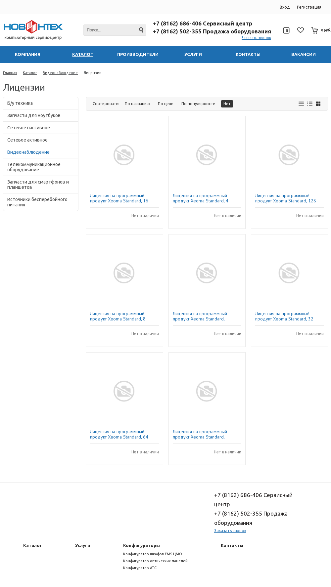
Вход (285, 7)
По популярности (198, 104)
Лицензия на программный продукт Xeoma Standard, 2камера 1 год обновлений (201, 434)
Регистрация (309, 7)
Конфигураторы (141, 545)
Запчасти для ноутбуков (34, 115)
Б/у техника (20, 103)
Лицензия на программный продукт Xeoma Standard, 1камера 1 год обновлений (201, 316)
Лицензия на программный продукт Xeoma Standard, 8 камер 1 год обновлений (118, 316)
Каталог (30, 73)
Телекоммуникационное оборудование (34, 167)
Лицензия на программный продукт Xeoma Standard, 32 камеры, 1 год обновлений (284, 316)
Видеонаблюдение (60, 73)
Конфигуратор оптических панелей (155, 561)
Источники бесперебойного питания (37, 202)
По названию (137, 104)
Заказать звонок (256, 38)
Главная (10, 73)
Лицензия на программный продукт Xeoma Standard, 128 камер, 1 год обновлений (285, 198)
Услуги (82, 545)
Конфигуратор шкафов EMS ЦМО (152, 554)
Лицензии (92, 73)
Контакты (232, 545)
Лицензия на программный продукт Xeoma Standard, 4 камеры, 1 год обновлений (200, 198)
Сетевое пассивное (28, 127)
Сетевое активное (27, 140)
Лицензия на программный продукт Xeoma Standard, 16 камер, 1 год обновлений (119, 198)
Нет (227, 104)
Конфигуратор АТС (140, 568)
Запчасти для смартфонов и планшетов (38, 184)
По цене (165, 104)
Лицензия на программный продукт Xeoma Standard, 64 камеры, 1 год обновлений (119, 434)
